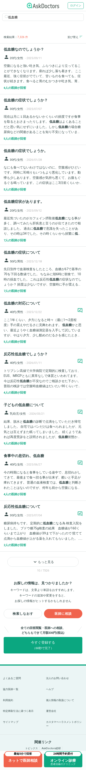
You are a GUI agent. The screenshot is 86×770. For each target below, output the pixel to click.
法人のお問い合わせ (57, 678)
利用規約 (8, 700)
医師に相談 (63, 613)
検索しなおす (23, 613)
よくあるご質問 (12, 678)
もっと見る (43, 562)
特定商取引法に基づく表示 (18, 711)
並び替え (74, 37)
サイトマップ (10, 722)
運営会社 (51, 711)
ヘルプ (50, 689)
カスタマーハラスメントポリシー (64, 724)
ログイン (75, 5)
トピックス (31, 748)
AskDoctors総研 (51, 748)
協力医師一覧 (10, 689)
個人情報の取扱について (60, 700)
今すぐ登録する (43, 645)
